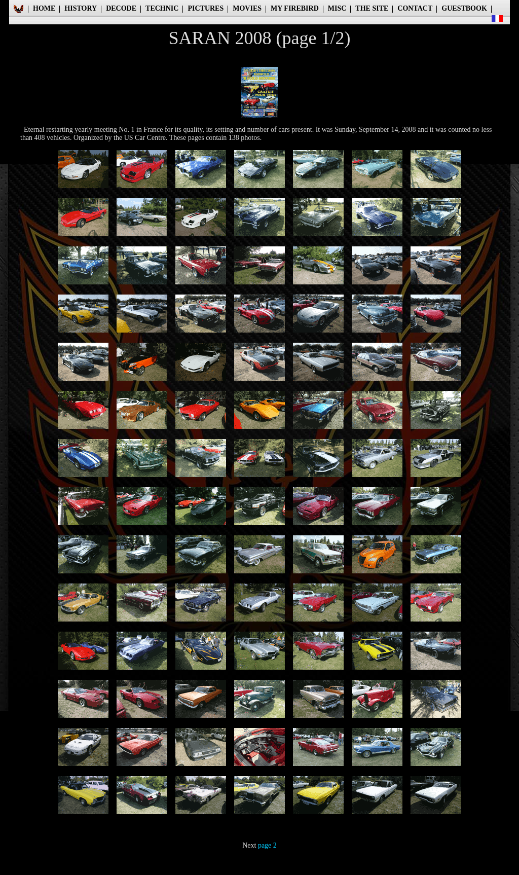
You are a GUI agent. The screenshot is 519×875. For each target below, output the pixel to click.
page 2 (267, 845)
